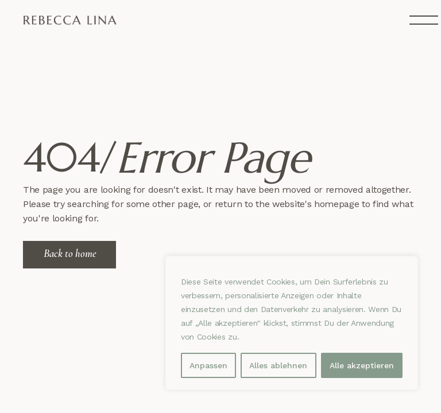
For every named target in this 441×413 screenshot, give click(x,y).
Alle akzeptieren (362, 365)
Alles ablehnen (278, 365)
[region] (291, 323)
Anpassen (208, 365)
